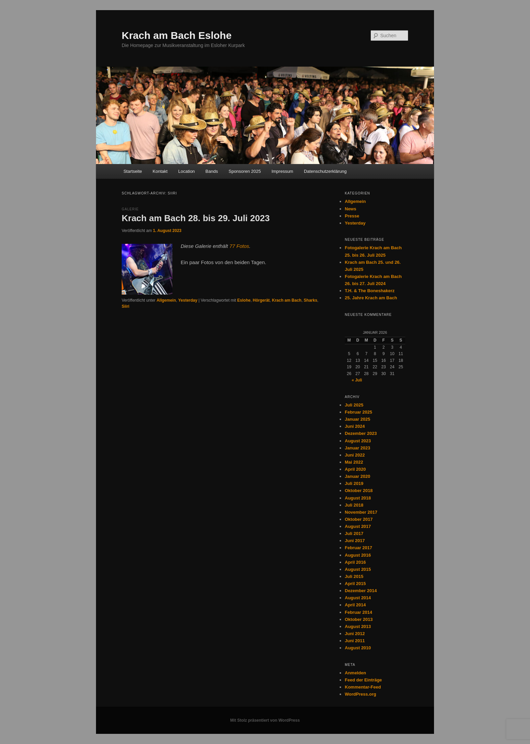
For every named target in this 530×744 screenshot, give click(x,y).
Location (186, 171)
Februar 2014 (358, 612)
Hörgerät (261, 300)
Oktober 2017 (358, 519)
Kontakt (160, 171)
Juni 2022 (355, 455)
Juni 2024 (355, 426)
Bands (212, 171)
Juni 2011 (355, 640)
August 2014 (358, 597)
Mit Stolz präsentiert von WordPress (265, 720)
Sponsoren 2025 (244, 171)
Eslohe (243, 300)
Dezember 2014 (361, 590)
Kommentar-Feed (363, 687)
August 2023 (358, 440)
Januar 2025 (357, 419)
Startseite (132, 171)
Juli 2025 (354, 405)
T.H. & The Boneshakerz (369, 290)
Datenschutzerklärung (325, 171)
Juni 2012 (355, 633)
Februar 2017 (358, 547)
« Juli (357, 380)
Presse (352, 215)
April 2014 (355, 604)
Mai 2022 (354, 462)
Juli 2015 (354, 576)
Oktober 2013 (358, 619)
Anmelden (355, 672)
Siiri (125, 306)
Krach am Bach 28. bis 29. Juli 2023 (196, 218)
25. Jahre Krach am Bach (371, 297)
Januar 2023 (357, 447)
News (350, 208)
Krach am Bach (287, 300)
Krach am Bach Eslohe (177, 35)
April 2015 (355, 583)
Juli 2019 (354, 483)
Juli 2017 (354, 533)
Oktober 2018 (358, 490)
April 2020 (355, 469)
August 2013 (358, 626)
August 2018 (358, 498)
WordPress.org (360, 694)
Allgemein (166, 300)
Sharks (310, 300)
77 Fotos (239, 246)
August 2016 (358, 555)
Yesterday (187, 300)
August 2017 (358, 526)
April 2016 (355, 562)
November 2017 (361, 512)
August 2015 (358, 569)
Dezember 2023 (361, 433)
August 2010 (358, 647)
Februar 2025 (358, 412)
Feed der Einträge (363, 679)
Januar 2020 (357, 476)
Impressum (282, 171)
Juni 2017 (355, 540)
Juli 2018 (354, 505)
